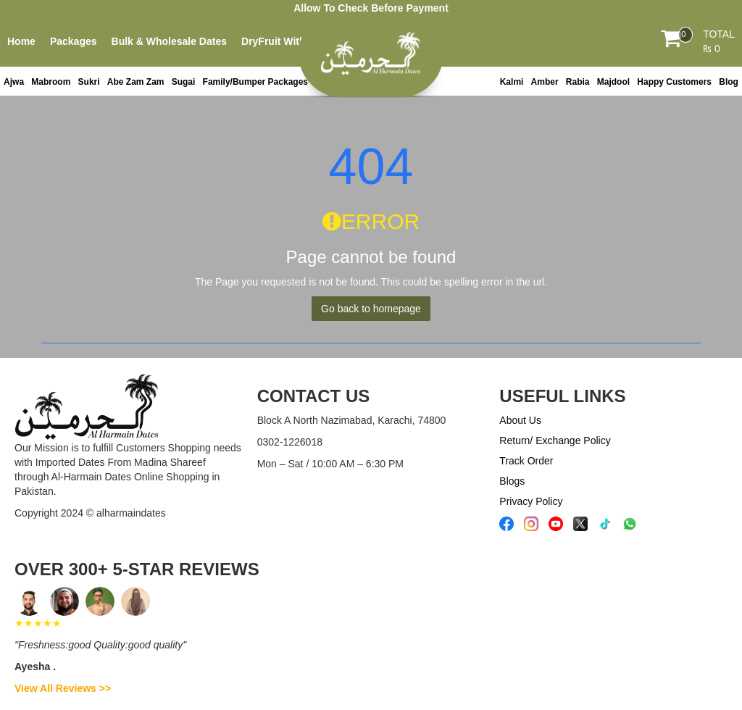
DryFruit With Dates (288, 41)
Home (21, 41)
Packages (73, 41)
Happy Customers (674, 82)
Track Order (526, 461)
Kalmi (512, 82)
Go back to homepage (371, 308)
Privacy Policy (530, 501)
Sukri (89, 82)
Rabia (578, 82)
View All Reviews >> (62, 688)
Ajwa (14, 82)
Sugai (184, 82)
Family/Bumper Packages (255, 82)
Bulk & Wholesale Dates (170, 41)
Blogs (512, 481)
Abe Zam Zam (135, 82)
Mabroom (50, 82)
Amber (545, 82)
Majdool (613, 82)
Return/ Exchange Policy (554, 440)
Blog (728, 82)
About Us (520, 420)
